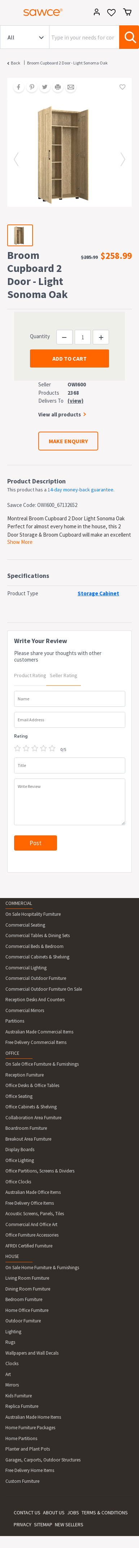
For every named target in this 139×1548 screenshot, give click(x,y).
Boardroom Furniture (26, 1128)
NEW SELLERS (69, 1524)
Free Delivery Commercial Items (35, 1042)
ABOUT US (54, 1512)
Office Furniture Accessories (31, 1235)
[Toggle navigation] (8, 13)
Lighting (13, 1332)
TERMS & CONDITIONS (105, 1512)
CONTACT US (27, 1512)
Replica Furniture (21, 1406)
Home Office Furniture (26, 1310)
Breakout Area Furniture (28, 1139)
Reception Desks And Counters (35, 1000)
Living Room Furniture (27, 1278)
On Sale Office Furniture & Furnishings (42, 1064)
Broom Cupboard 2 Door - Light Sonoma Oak (67, 63)
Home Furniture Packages (30, 1428)
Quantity (40, 336)
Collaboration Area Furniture (33, 1118)
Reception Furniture (24, 1075)
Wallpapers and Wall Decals (31, 1353)
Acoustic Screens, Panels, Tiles (34, 1214)
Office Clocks (18, 1182)
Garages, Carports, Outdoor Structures (43, 1460)
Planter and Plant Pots (27, 1449)
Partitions (14, 1021)
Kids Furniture (18, 1396)
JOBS (73, 1512)
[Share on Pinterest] (29, 87)
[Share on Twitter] (42, 87)
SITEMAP (43, 1524)
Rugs (10, 1342)
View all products (59, 414)
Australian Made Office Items (33, 1192)
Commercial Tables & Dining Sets (37, 935)
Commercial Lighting (26, 968)
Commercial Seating (25, 925)
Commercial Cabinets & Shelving (37, 957)
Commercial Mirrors (24, 1010)
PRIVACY (22, 1524)
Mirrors (12, 1385)
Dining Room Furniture (27, 1289)
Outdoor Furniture (23, 1321)
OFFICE (12, 1053)
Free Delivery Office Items (29, 1203)
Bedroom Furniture (23, 1299)
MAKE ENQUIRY (68, 441)
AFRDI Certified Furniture (28, 1246)
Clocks (11, 1363)
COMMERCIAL (18, 903)
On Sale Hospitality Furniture (33, 914)
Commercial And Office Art (31, 1224)
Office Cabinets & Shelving (31, 1107)
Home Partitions (21, 1438)
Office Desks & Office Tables (32, 1085)
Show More (19, 541)
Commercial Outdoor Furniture (35, 978)
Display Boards (19, 1149)
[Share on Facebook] (16, 87)
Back (15, 63)
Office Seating (18, 1096)
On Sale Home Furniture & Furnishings (42, 1267)
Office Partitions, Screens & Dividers (39, 1171)
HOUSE (12, 1256)
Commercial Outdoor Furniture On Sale (43, 989)
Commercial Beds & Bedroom (34, 946)
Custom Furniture (22, 1481)
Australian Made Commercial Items (39, 1032)
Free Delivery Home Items (29, 1470)
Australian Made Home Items (33, 1417)
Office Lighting (19, 1160)
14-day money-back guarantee (80, 489)
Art (8, 1374)
